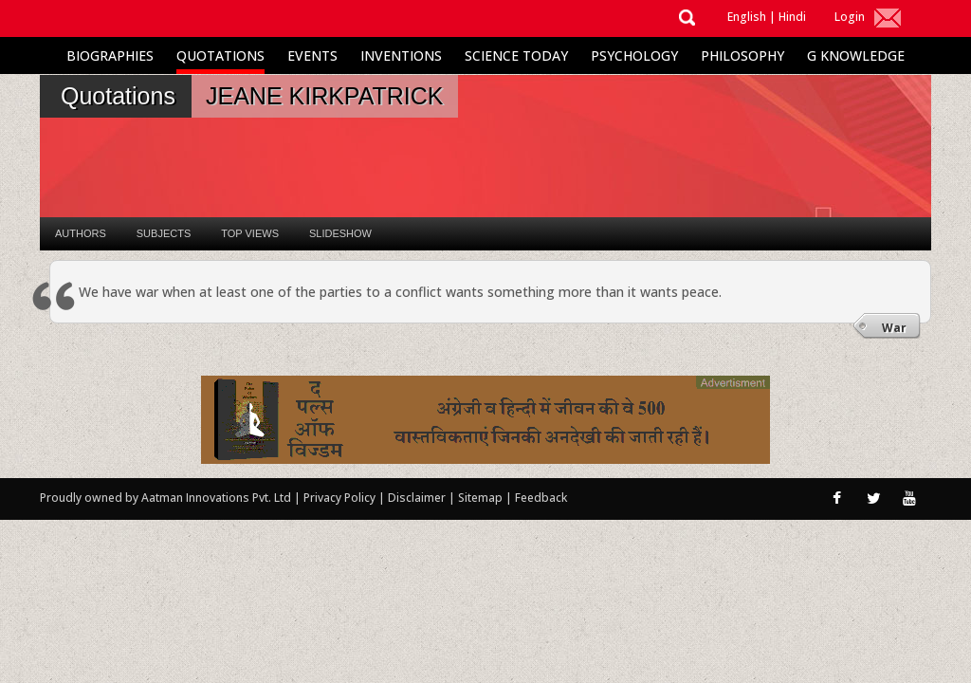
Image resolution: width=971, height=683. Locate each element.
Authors (80, 233)
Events (312, 55)
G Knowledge (856, 55)
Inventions (401, 55)
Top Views (250, 233)
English (746, 17)
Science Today (516, 55)
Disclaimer (417, 497)
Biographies (110, 55)
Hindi (792, 17)
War (894, 328)
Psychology (634, 55)
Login (849, 17)
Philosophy (742, 55)
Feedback (541, 497)
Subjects (164, 233)
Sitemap (481, 497)
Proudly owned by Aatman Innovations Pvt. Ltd (165, 497)
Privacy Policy (340, 497)
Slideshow (340, 233)
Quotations (220, 55)
